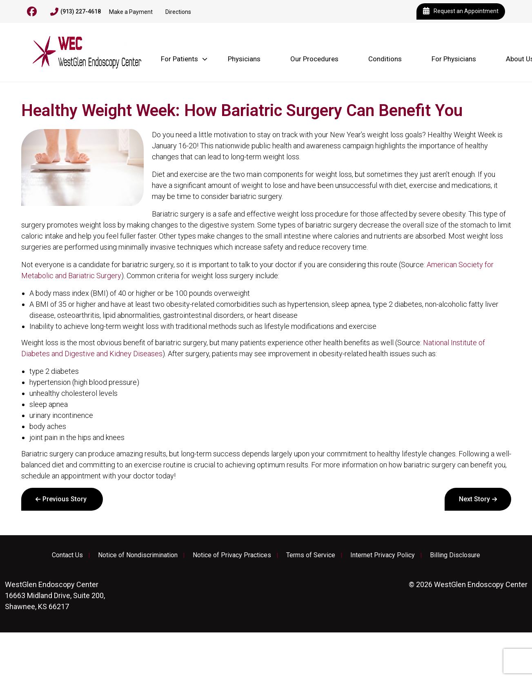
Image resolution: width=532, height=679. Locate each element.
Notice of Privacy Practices (232, 555)
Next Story (474, 499)
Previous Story (64, 499)
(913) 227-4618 (75, 12)
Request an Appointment (461, 11)
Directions (178, 12)
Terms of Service (310, 555)
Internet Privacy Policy (382, 555)
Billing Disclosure (455, 555)
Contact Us (67, 555)
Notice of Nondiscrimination (138, 555)
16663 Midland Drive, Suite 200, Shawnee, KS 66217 (55, 595)
